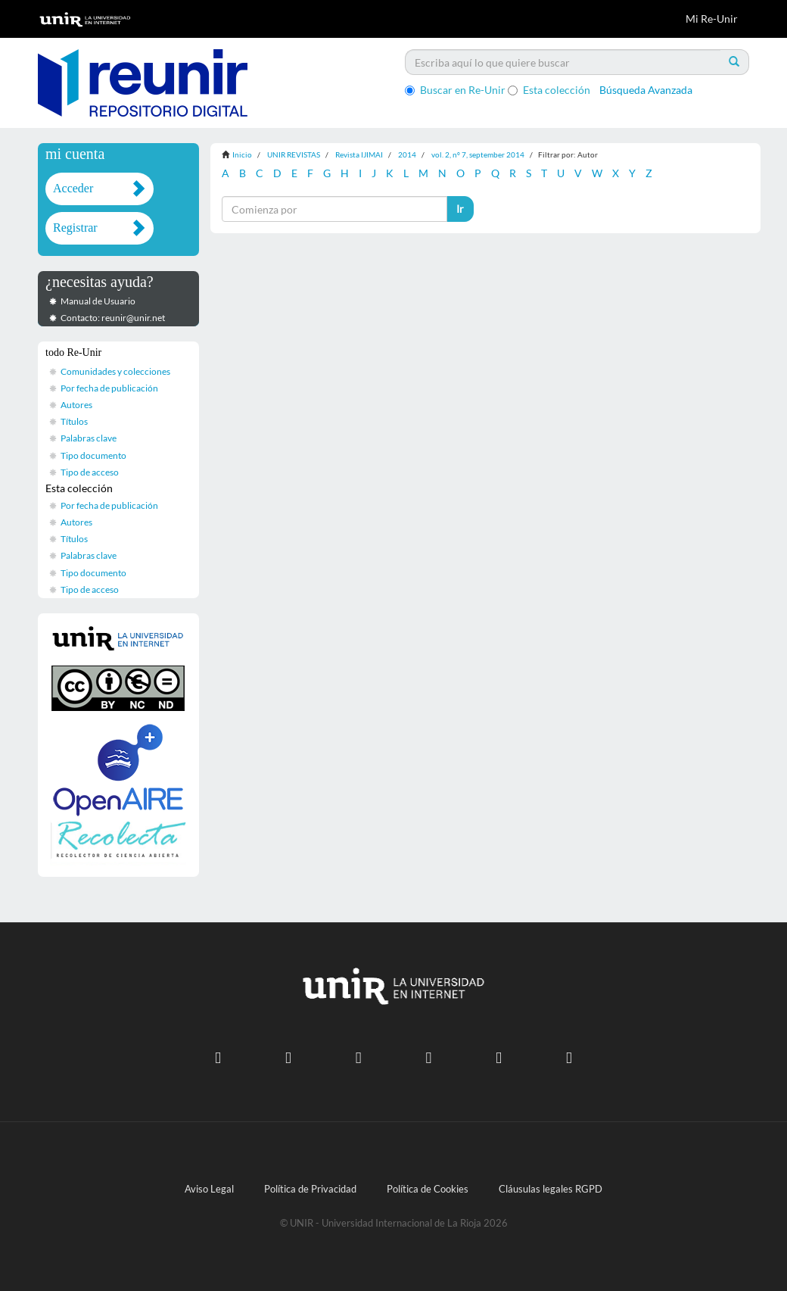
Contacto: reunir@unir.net (113, 317)
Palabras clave (89, 438)
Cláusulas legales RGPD (550, 1189)
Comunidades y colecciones (115, 371)
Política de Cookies (427, 1189)
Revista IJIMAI (359, 154)
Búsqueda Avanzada (645, 89)
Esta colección (549, 89)
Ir (460, 208)
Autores (76, 404)
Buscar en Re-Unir (455, 89)
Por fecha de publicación (109, 388)
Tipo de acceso (90, 472)
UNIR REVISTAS (293, 154)
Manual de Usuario (98, 301)
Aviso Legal (209, 1189)
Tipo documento (93, 455)
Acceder (73, 188)
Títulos (74, 421)
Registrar (75, 227)
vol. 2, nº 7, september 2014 (477, 154)
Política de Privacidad (310, 1189)
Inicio (242, 154)
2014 (407, 154)
